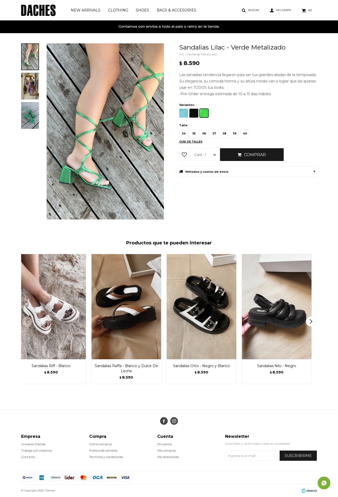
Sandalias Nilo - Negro (276, 366)
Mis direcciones (168, 457)
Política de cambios (103, 450)
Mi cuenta (164, 444)
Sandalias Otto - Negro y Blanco (201, 366)
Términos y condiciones (106, 457)
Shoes (142, 10)
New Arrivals (85, 10)
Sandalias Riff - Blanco (51, 366)
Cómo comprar (100, 444)
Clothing (118, 10)
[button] (310, 321)
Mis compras (166, 450)
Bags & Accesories (176, 10)
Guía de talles (190, 141)
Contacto (28, 457)
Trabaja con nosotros (36, 450)
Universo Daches (33, 444)
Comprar (255, 154)
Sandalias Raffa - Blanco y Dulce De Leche (126, 368)
